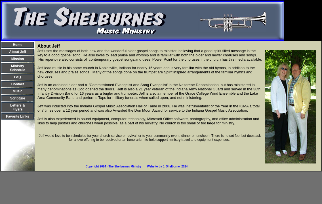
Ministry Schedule (17, 68)
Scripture (17, 98)
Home (17, 45)
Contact (17, 84)
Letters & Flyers (17, 107)
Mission (17, 59)
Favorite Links (17, 116)
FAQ (17, 77)
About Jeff (17, 52)
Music (17, 91)
